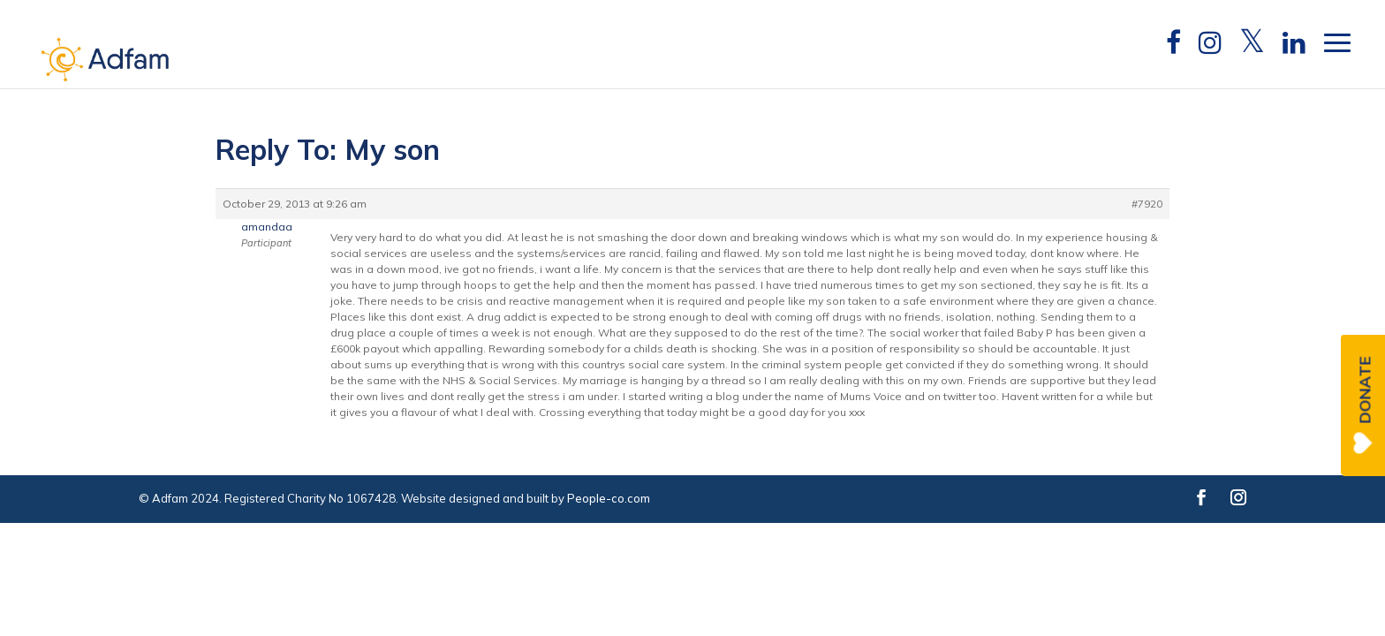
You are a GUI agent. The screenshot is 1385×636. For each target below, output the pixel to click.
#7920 (1146, 203)
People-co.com (608, 498)
